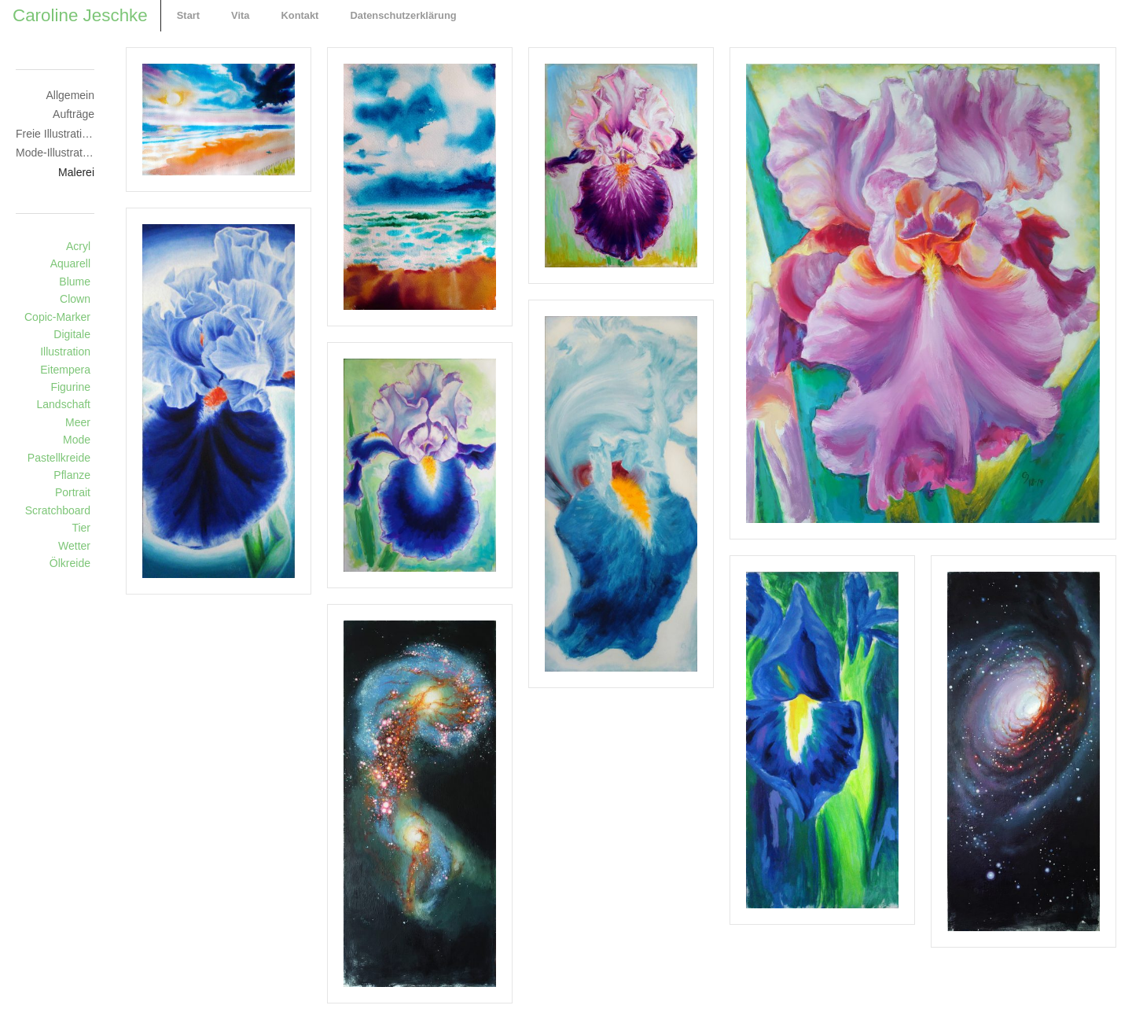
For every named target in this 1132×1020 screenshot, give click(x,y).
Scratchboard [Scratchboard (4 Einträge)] (57, 510)
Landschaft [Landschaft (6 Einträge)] (64, 404)
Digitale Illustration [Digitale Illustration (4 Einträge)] (65, 343)
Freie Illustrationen (55, 133)
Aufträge (73, 114)
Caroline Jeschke (80, 15)
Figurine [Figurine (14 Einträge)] (70, 387)
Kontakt (299, 15)
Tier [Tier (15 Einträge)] (81, 527)
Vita (240, 15)
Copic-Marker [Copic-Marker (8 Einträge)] (57, 317)
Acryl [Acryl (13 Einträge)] (78, 246)
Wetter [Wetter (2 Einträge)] (74, 545)
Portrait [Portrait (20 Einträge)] (72, 492)
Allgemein (70, 95)
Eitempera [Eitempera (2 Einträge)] (65, 369)
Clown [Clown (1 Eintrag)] (75, 299)
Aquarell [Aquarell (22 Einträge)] (70, 263)
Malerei (76, 172)
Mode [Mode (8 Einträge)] (76, 439)
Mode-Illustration (55, 152)
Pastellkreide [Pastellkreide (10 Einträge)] (59, 457)
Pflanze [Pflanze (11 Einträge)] (71, 475)
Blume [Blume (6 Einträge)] (74, 281)
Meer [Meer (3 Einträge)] (77, 422)
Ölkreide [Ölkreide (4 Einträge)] (70, 563)
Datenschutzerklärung (403, 15)
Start (188, 15)
